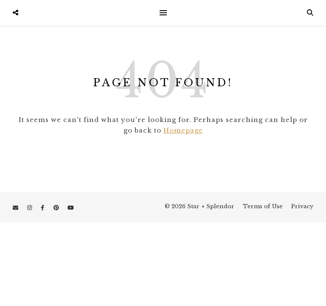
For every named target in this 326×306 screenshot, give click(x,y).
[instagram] (30, 207)
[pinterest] (57, 207)
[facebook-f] (43, 207)
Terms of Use (263, 206)
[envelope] (16, 207)
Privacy (302, 206)
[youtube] (70, 207)
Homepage (183, 130)
